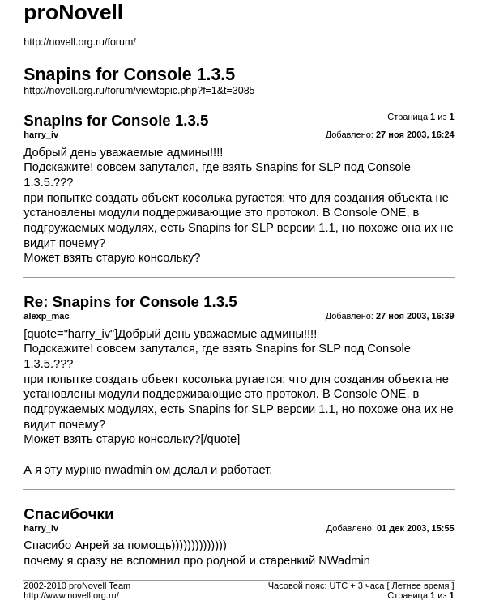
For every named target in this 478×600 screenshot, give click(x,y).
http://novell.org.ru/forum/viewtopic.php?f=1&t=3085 (138, 90)
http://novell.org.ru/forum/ (79, 42)
